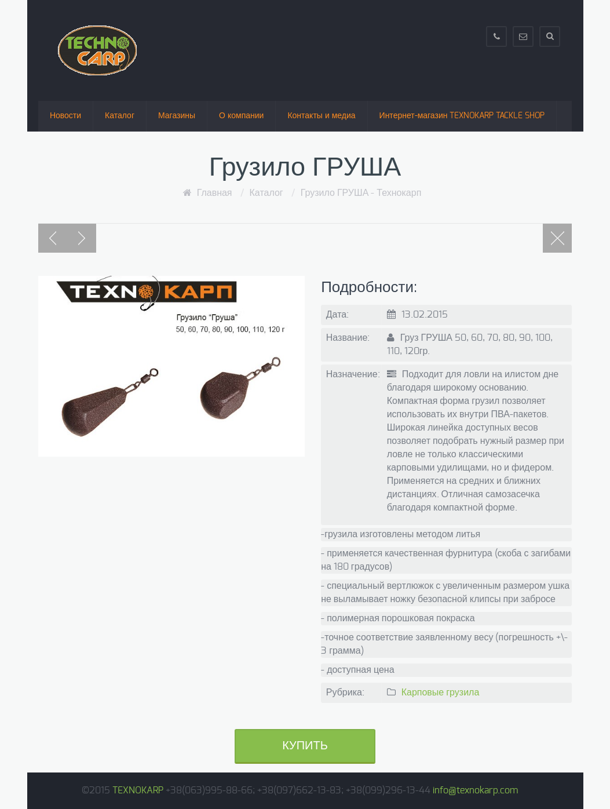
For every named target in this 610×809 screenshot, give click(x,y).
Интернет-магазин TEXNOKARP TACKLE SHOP (462, 116)
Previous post (52, 238)
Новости (65, 116)
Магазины (176, 116)
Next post (81, 238)
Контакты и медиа (321, 116)
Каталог (119, 116)
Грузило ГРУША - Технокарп (361, 193)
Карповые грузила (440, 692)
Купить (305, 746)
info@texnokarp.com (475, 790)
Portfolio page (557, 238)
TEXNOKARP (137, 790)
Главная (214, 193)
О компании (241, 116)
